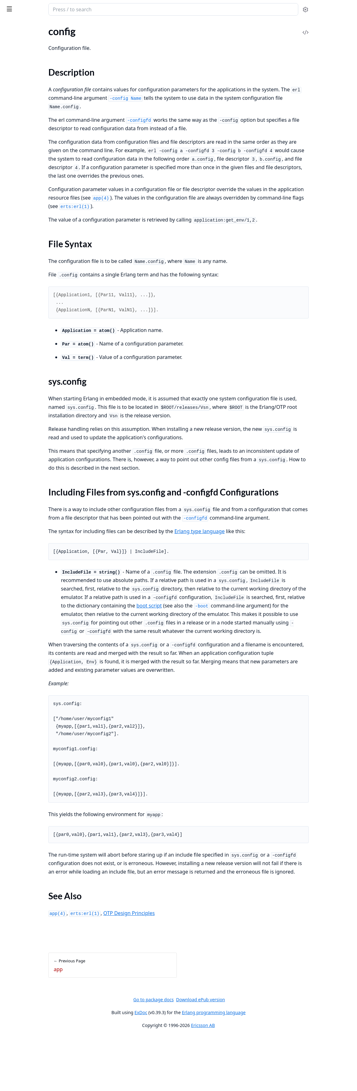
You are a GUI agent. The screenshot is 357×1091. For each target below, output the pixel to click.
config (11, 142)
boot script (174, 642)
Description (23, 153)
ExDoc (187, 1066)
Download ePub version (247, 1053)
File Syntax (23, 160)
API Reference (19, 39)
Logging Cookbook (24, 103)
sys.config (21, 168)
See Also (20, 183)
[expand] (88, 40)
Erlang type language (264, 559)
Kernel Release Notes (27, 56)
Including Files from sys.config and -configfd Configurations (46, 176)
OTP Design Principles (193, 967)
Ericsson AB (250, 1079)
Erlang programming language (261, 1066)
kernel (31, 6)
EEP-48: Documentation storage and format (44, 112)
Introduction (18, 78)
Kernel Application (24, 48)
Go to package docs (200, 1053)
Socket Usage (18, 86)
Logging (12, 95)
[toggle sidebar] (86, 9)
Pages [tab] (11, 25)
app (8, 133)
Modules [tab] (38, 25)
